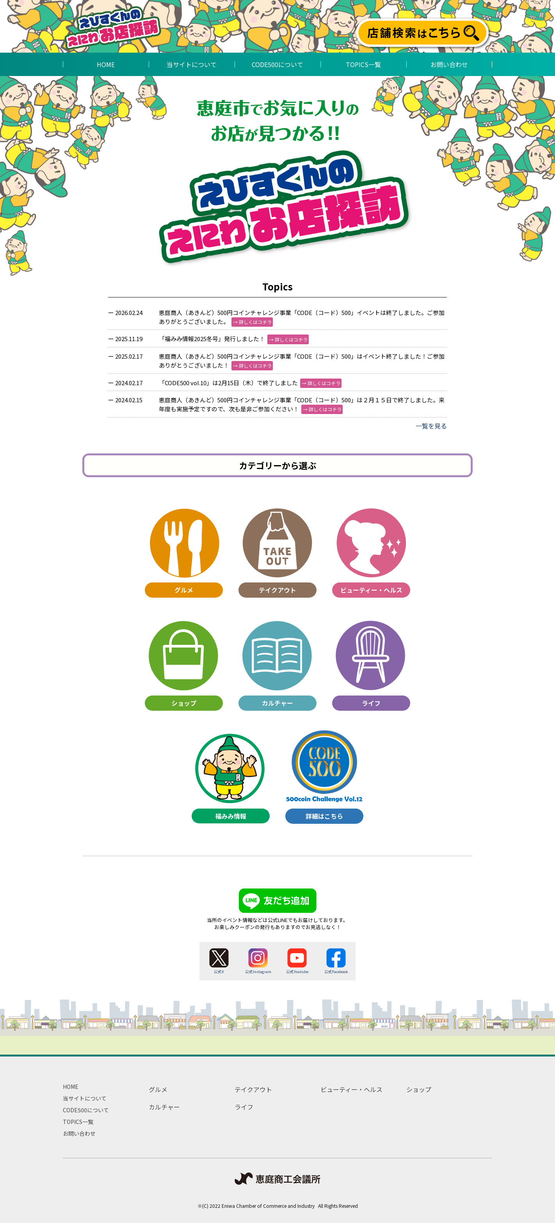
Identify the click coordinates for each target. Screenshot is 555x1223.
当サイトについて (85, 1098)
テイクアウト (253, 1089)
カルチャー (164, 1106)
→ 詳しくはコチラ (252, 322)
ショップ (418, 1089)
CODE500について (86, 1110)
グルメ (158, 1089)
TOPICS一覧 (78, 1122)
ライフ (244, 1106)
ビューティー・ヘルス (351, 1089)
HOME (70, 1086)
